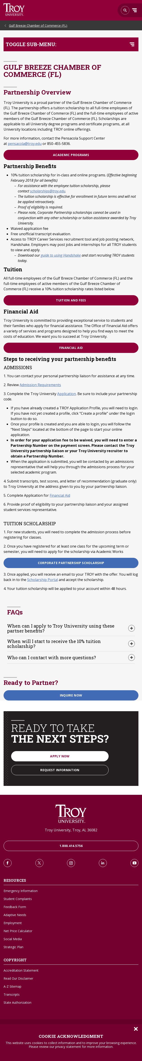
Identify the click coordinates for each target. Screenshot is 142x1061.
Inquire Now (71, 695)
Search (14, 9)
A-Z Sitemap (12, 986)
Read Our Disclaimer (18, 978)
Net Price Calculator (18, 931)
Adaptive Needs (15, 915)
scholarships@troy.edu (47, 191)
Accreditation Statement (21, 970)
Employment (13, 923)
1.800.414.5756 (71, 846)
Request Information (59, 770)
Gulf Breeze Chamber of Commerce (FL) (38, 25)
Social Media (13, 939)
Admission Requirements (40, 384)
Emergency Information (21, 891)
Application (66, 393)
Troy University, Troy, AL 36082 (71, 830)
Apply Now (59, 756)
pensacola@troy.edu (25, 143)
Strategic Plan (13, 947)
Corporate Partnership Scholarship (71, 563)
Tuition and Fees (71, 300)
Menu (134, 10)
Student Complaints (18, 899)
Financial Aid (71, 348)
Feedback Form (15, 907)
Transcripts (12, 994)
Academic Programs (71, 155)
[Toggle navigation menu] (132, 44)
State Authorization (17, 1002)
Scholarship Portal (42, 579)
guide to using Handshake (61, 255)
